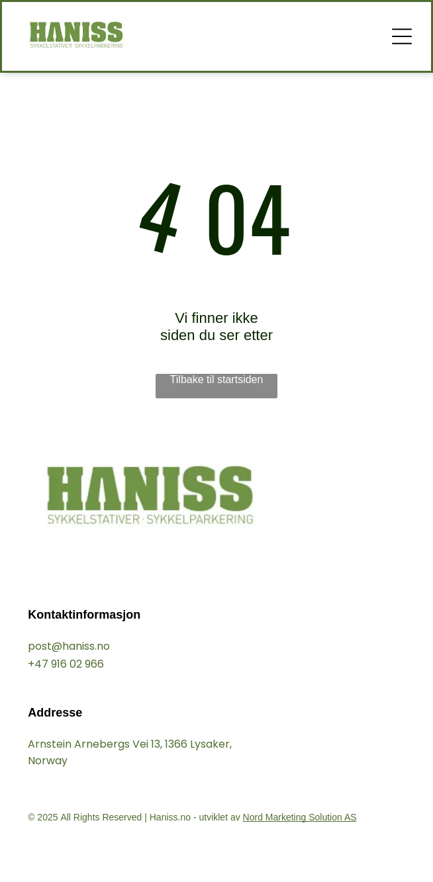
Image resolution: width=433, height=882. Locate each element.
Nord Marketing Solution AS (300, 817)
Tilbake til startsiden (217, 379)
